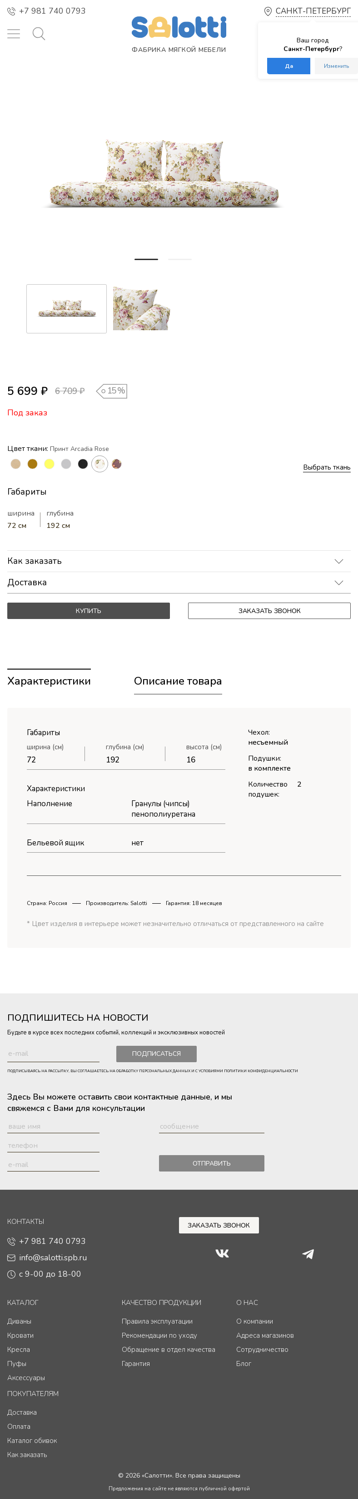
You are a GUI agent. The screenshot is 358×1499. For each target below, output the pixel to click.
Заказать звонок (270, 611)
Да (289, 66)
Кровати (20, 1335)
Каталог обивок (32, 1440)
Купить (88, 611)
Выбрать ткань (327, 467)
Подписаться (151, 1054)
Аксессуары (26, 1377)
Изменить (336, 66)
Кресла (18, 1349)
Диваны (19, 1321)
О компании (254, 1321)
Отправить (212, 1163)
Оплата (18, 1426)
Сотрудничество (262, 1349)
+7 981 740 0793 (46, 10)
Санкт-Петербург (313, 11)
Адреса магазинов (265, 1335)
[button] (146, 259)
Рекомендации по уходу (159, 1335)
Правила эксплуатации (157, 1321)
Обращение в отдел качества (168, 1349)
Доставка (27, 582)
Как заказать (34, 561)
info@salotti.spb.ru (47, 1257)
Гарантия (136, 1363)
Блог (243, 1363)
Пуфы (16, 1363)
